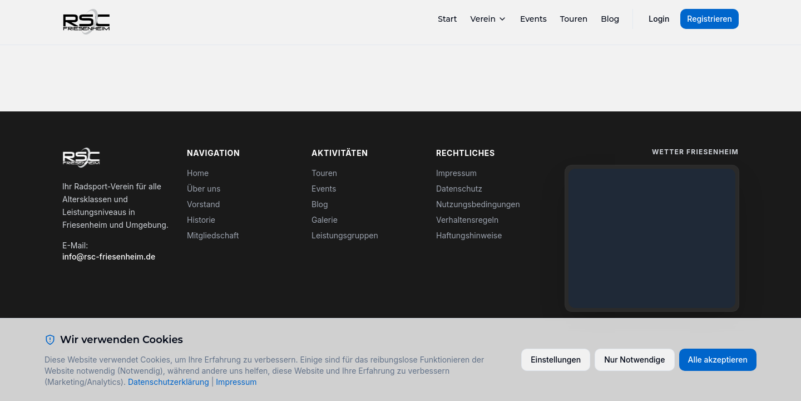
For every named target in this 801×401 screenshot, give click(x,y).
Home (198, 173)
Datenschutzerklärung (168, 382)
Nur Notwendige (634, 359)
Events (533, 19)
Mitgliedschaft (213, 235)
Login (659, 18)
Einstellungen (556, 359)
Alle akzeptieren (718, 359)
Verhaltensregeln (467, 219)
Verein (489, 19)
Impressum (456, 173)
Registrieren (709, 18)
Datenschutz (459, 188)
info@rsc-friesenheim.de (108, 256)
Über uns (203, 188)
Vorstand (203, 204)
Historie (201, 219)
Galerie (325, 219)
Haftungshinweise (469, 235)
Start (447, 19)
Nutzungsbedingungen (478, 204)
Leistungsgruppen (345, 235)
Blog (610, 19)
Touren (574, 19)
